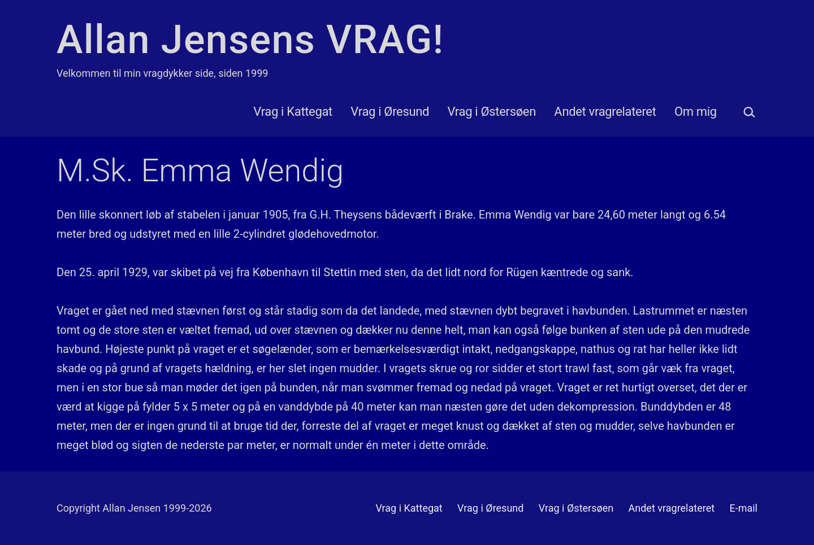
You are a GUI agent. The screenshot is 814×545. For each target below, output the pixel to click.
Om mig (695, 111)
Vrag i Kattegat (292, 111)
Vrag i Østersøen (492, 111)
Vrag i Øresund (389, 111)
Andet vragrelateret (605, 111)
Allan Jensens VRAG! (250, 39)
